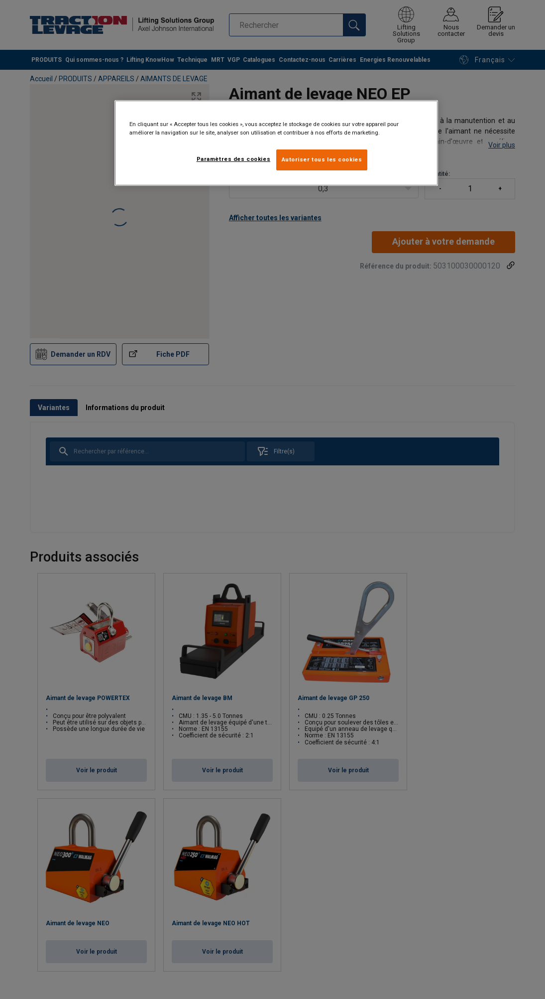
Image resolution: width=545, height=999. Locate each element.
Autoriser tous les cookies (322, 159)
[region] (276, 143)
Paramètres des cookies (234, 158)
